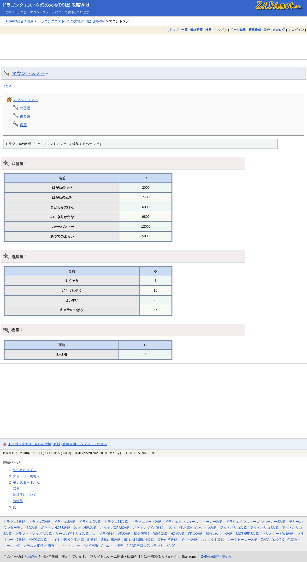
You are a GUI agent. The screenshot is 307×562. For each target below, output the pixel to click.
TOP (7, 86)
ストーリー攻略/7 (26, 476)
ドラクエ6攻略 (14, 522)
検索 (208, 29)
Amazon (107, 546)
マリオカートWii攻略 (278, 534)
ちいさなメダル (24, 470)
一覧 (184, 29)
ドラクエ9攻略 (90, 522)
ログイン (297, 29)
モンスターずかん (26, 482)
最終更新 (196, 29)
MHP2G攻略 (38, 540)
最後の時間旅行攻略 (139, 540)
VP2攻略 (124, 534)
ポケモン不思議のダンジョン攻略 (191, 528)
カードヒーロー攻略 (243, 540)
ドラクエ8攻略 (65, 522)
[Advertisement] (153, 46)
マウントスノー (28, 73)
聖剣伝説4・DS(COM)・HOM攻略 (159, 534)
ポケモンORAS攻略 (115, 528)
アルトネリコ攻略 (233, 528)
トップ (174, 29)
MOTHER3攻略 (247, 534)
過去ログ (278, 29)
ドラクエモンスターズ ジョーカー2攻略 (256, 522)
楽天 (120, 546)
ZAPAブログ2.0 (272, 540)
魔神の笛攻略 (167, 540)
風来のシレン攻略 (219, 534)
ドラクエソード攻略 (146, 522)
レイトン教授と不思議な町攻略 (73, 540)
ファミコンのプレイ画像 (79, 546)
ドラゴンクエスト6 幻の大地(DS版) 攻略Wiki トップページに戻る (57, 444)
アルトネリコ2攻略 (264, 528)
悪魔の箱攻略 (110, 540)
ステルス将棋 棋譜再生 (40, 546)
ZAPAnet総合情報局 (18, 21)
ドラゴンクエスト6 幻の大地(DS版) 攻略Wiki (45, 5)
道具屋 (25, 116)
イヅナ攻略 (189, 540)
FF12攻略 (195, 534)
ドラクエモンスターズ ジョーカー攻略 (194, 522)
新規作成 (254, 29)
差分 (267, 29)
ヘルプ (219, 29)
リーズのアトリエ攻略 (72, 534)
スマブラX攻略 (103, 534)
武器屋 (25, 108)
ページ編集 (238, 29)
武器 (16, 489)
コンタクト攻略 (212, 540)
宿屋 (23, 125)
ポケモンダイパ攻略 (148, 528)
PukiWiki (30, 556)
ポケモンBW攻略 (84, 528)
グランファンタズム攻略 (33, 534)
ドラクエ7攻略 (40, 522)
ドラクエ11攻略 (116, 522)
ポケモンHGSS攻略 (56, 528)
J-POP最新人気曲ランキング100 (151, 546)
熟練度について (24, 495)
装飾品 (18, 501)
